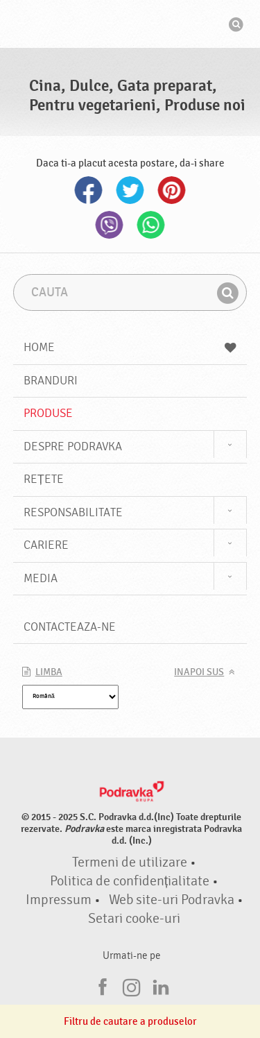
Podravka (130, 25)
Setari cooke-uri (134, 918)
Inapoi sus (199, 672)
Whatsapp (151, 225)
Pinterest (172, 190)
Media (41, 578)
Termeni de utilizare (129, 862)
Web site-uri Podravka (171, 900)
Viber (109, 225)
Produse (48, 413)
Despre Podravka (73, 446)
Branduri (51, 380)
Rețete (44, 479)
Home (130, 347)
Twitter (130, 190)
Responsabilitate (73, 512)
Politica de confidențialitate (129, 881)
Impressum (59, 900)
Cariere (46, 545)
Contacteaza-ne (70, 626)
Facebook (89, 190)
